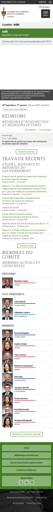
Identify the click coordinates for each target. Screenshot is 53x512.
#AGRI (48, 41)
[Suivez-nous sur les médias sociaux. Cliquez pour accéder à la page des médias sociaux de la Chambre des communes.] (26, 481)
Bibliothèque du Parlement (26, 455)
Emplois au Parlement (26, 470)
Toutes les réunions (26, 152)
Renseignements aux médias (20, 497)
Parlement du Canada (13, 2)
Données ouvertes (35, 492)
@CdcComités (17, 41)
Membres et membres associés (26, 434)
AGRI (16, 24)
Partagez (44, 7)
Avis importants (17, 492)
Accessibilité (18, 503)
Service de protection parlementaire (26, 463)
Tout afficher (30, 130)
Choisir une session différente (15, 110)
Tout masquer (45, 130)
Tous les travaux (26, 246)
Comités (7, 24)
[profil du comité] (50, 32)
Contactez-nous (34, 503)
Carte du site (41, 497)
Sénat (26, 448)
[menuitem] (42, 2)
